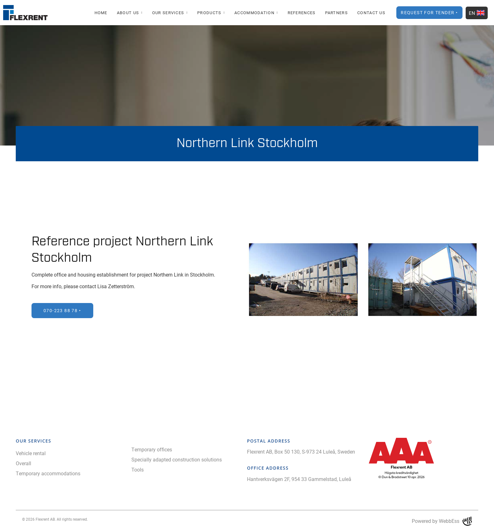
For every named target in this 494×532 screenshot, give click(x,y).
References (302, 12)
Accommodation (254, 12)
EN (477, 13)
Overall (23, 463)
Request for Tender (427, 12)
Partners (336, 12)
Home (101, 12)
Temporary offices (151, 449)
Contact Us (371, 12)
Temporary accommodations (48, 473)
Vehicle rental (31, 453)
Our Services (168, 12)
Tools (137, 469)
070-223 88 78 (60, 310)
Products (209, 12)
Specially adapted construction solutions (176, 459)
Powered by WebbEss (442, 521)
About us (128, 12)
